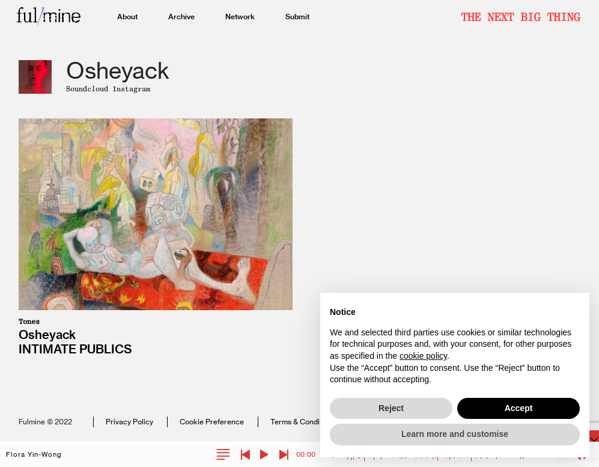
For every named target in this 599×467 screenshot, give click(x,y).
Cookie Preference (212, 421)
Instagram (131, 89)
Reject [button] (391, 408)
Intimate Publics (75, 348)
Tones (29, 321)
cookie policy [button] (423, 356)
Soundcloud (89, 89)
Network (240, 16)
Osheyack (47, 334)
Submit (297, 16)
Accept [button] (519, 408)
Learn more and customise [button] (454, 434)
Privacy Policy (129, 421)
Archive (181, 16)
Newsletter (521, 17)
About (127, 16)
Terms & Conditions (303, 421)
